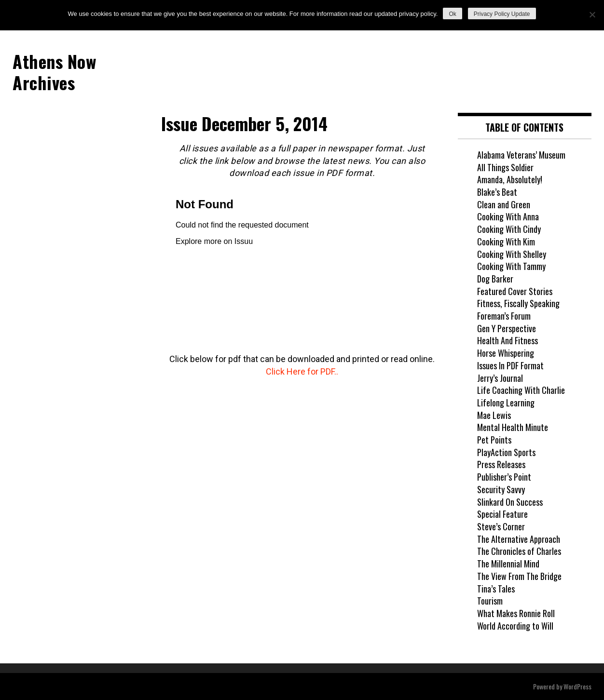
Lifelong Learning (506, 402)
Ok (452, 14)
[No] (592, 14)
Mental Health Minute (512, 427)
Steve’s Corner (501, 526)
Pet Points (494, 439)
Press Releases (501, 464)
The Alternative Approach (518, 539)
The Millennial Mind (508, 563)
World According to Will (515, 625)
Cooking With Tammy (511, 266)
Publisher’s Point (504, 477)
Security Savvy (501, 489)
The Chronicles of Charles (519, 551)
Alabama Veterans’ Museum (521, 154)
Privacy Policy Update (502, 14)
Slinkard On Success (510, 502)
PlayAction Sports (506, 452)
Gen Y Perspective (506, 328)
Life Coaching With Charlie (521, 390)
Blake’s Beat (497, 192)
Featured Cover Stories (514, 291)
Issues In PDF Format (510, 365)
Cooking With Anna (508, 216)
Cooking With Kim (506, 241)
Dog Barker (495, 278)
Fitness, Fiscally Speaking (518, 303)
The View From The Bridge (519, 576)
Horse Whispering (505, 353)
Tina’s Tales (496, 588)
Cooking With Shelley (511, 254)
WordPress (577, 686)
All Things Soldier (505, 167)
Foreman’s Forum (504, 316)
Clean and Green (503, 204)
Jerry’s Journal (500, 378)
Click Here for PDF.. (302, 371)
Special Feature (502, 514)
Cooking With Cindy (509, 229)
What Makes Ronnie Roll (516, 613)
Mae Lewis (494, 415)
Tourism (490, 600)
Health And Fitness (507, 340)
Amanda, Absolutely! (509, 179)
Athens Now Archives (54, 71)
